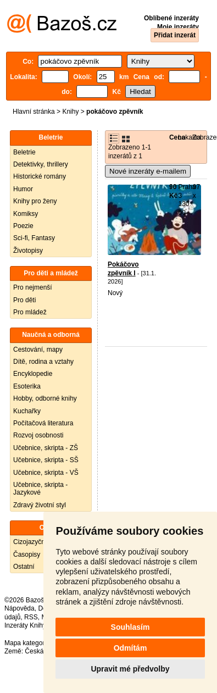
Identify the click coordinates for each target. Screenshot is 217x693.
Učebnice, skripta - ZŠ (45, 448)
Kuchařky (27, 411)
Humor (23, 189)
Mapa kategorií (26, 643)
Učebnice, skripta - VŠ (46, 472)
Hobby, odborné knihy (45, 398)
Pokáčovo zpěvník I (123, 268)
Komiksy (25, 214)
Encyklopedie (32, 374)
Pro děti (24, 300)
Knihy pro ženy (35, 201)
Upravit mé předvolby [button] (130, 668)
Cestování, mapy (38, 349)
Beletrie (24, 152)
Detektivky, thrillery (40, 164)
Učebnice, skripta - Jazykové (40, 488)
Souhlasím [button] (130, 627)
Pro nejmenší (32, 287)
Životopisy (28, 250)
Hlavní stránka (34, 111)
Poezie (23, 226)
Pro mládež (30, 312)
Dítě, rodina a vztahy (43, 361)
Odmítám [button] (130, 648)
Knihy (70, 111)
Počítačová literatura (43, 423)
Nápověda (19, 608)
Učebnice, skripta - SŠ (46, 460)
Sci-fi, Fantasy (34, 238)
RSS (31, 617)
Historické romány (39, 176)
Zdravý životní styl (39, 505)
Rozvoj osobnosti (38, 435)
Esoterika (27, 386)
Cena (177, 137)
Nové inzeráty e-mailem (147, 171)
